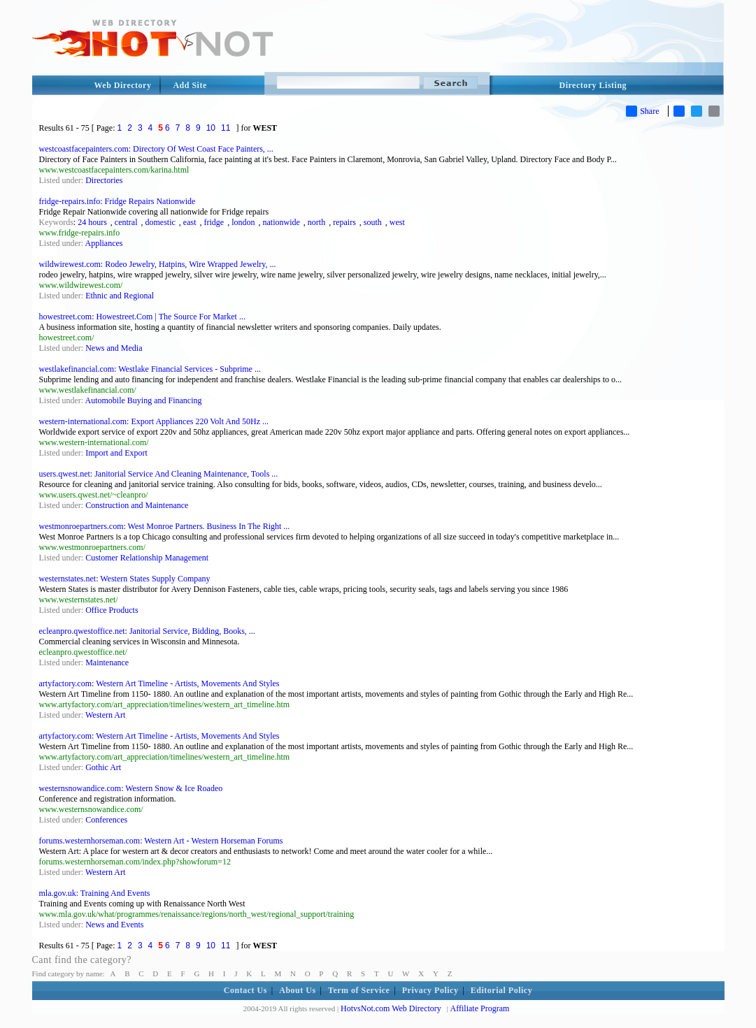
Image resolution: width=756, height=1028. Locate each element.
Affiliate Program (480, 1008)
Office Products (111, 610)
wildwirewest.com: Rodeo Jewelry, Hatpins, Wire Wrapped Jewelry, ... (157, 264)
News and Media (113, 348)
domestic (160, 222)
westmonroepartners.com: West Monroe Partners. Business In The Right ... (164, 526)
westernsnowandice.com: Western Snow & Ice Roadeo (131, 788)
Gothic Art (103, 767)
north (316, 222)
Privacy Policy (430, 990)
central (126, 222)
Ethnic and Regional (119, 296)
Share (642, 111)
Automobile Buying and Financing (143, 400)
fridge (214, 222)
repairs (344, 222)
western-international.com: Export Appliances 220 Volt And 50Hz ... (154, 421)
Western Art (105, 715)
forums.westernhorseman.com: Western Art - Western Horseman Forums (161, 841)
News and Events (114, 924)
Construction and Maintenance (136, 505)
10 (210, 128)
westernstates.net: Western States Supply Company (125, 579)
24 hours (92, 222)
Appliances (104, 243)
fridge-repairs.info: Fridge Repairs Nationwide (117, 201)
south (373, 222)
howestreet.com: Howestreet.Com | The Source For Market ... (142, 316)
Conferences (106, 820)
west (397, 222)
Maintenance (107, 662)
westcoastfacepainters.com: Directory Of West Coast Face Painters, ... (156, 149)
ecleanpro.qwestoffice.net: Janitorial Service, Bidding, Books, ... (147, 631)
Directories (103, 180)
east (190, 222)
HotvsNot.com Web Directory (391, 1008)
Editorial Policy (501, 990)
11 (225, 128)
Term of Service (359, 990)
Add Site (189, 85)
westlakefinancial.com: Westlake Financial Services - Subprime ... (150, 369)
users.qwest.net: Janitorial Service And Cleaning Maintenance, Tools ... (158, 474)
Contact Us (245, 990)
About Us (297, 990)
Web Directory (123, 85)
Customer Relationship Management (146, 558)
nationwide (280, 222)
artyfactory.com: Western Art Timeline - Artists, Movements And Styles (159, 683)
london (243, 222)
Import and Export (116, 453)
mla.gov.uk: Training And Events (94, 893)
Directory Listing (593, 85)
